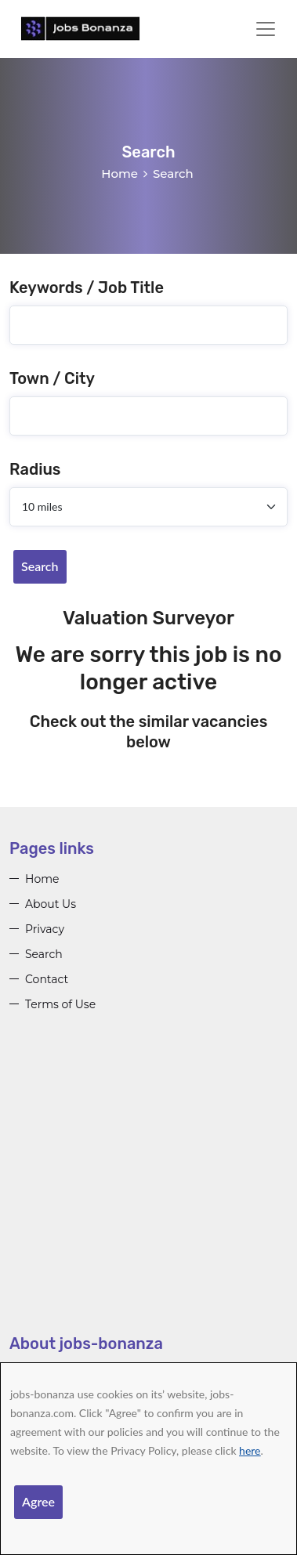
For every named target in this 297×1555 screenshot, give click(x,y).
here (249, 1450)
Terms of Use (60, 1004)
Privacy (44, 929)
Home (119, 173)
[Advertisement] (148, 1184)
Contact (46, 979)
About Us (50, 904)
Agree (38, 1501)
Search (40, 566)
